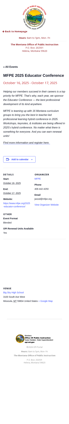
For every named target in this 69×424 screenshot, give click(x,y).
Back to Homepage (14, 31)
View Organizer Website (47, 204)
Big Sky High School (13, 292)
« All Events (10, 67)
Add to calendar (20, 159)
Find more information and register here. (26, 142)
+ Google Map (45, 301)
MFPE (38, 178)
